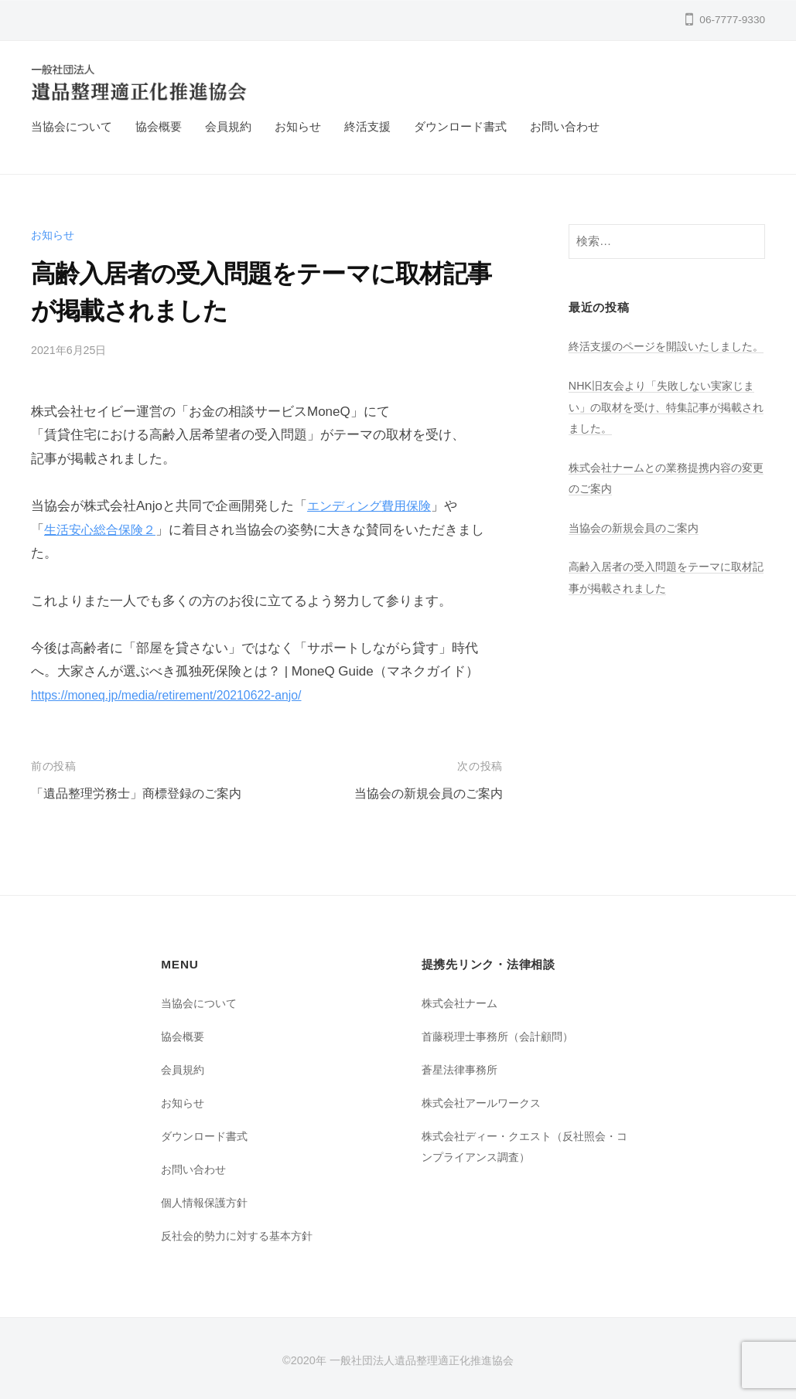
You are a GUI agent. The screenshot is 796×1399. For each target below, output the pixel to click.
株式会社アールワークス (485, 1102)
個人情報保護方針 (207, 1201)
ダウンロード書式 (460, 126)
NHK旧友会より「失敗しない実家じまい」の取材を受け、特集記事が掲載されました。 (662, 427)
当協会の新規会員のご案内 (424, 793)
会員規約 (228, 126)
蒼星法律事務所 (462, 1069)
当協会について (71, 126)
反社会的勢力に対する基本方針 (242, 1234)
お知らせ (298, 126)
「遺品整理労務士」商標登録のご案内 (143, 793)
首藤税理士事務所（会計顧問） (503, 1036)
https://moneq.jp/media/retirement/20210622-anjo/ (176, 695)
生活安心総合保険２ (103, 529)
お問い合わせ (565, 126)
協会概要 (158, 126)
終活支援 (367, 126)
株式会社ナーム (462, 1002)
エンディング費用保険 (373, 506)
